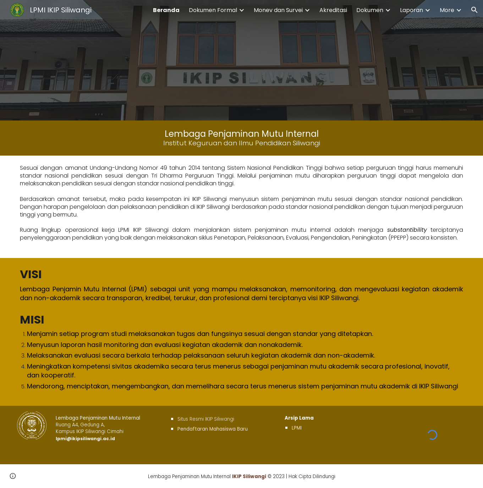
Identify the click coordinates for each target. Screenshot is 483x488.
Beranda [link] (166, 10)
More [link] (447, 10)
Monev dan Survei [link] (278, 10)
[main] (241, 138)
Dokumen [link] (369, 10)
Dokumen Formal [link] (213, 10)
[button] (474, 9)
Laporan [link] (411, 10)
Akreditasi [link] (333, 10)
